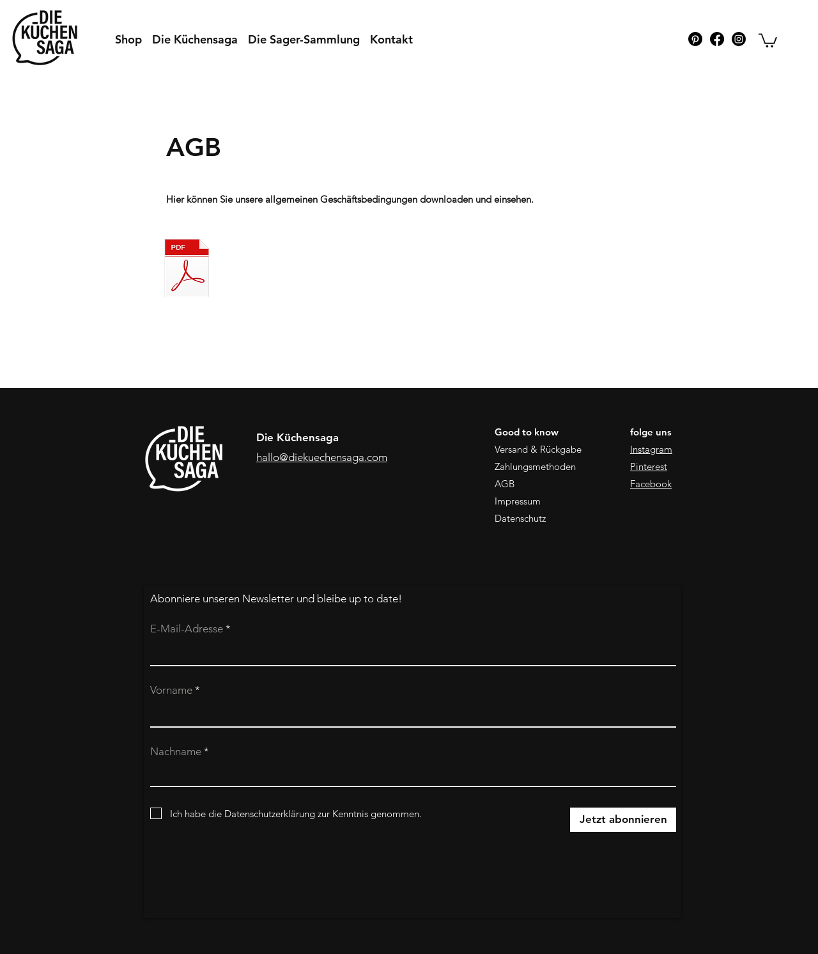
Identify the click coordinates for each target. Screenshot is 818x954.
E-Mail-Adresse (186, 628)
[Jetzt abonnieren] (623, 820)
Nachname (175, 751)
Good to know (527, 432)
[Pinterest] (695, 39)
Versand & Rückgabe (538, 449)
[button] (768, 39)
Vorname (171, 690)
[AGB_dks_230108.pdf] (187, 269)
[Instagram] (739, 39)
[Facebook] (717, 39)
